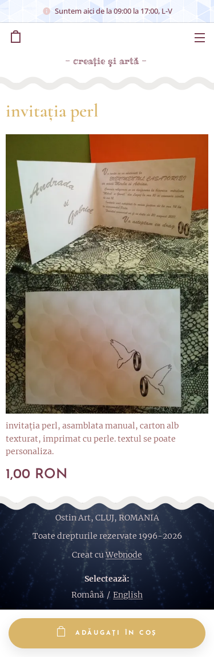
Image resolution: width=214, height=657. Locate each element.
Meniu (200, 37)
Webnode (124, 555)
